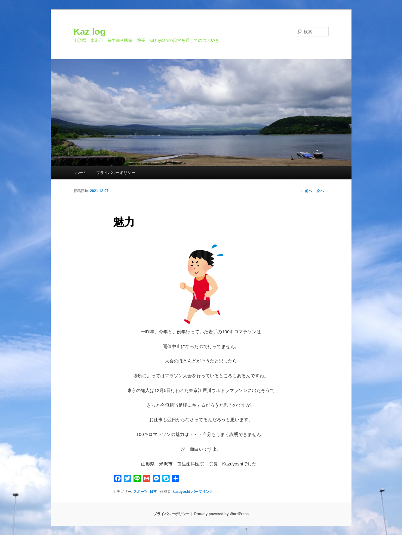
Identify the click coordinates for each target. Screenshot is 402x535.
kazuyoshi (181, 492)
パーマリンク (202, 492)
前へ (306, 191)
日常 (153, 492)
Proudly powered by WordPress (221, 514)
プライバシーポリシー (115, 172)
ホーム (81, 172)
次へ (322, 191)
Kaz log (90, 31)
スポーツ (140, 492)
